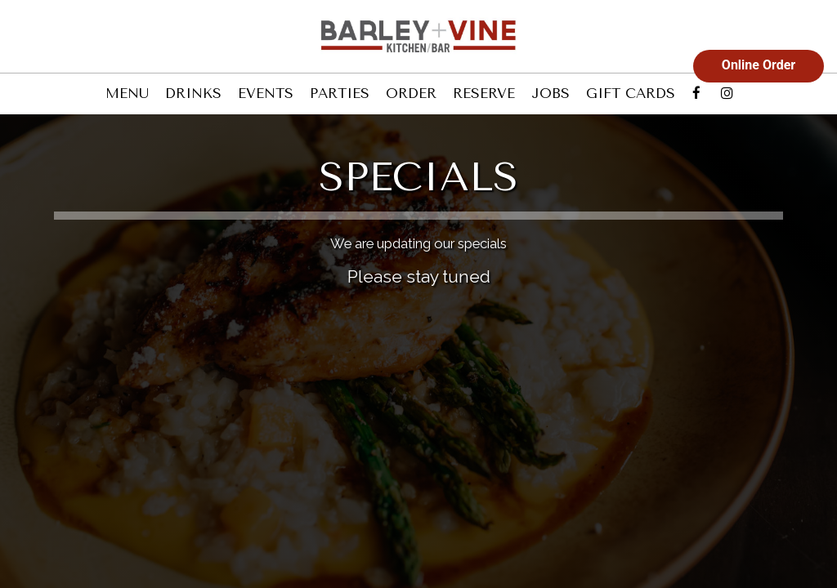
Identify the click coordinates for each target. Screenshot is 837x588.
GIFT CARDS (630, 93)
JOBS (550, 93)
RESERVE (484, 93)
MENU (127, 93)
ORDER (411, 93)
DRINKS (193, 93)
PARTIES (339, 93)
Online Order (758, 65)
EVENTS (265, 93)
